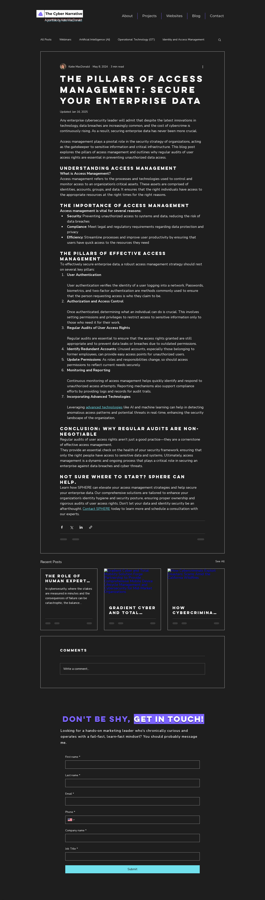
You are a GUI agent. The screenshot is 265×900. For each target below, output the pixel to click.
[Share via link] (91, 527)
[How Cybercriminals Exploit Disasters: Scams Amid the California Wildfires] (196, 585)
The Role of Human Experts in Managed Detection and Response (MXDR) (67, 578)
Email (69, 794)
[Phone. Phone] (136, 820)
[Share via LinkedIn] (81, 527)
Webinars (65, 39)
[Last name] (131, 783)
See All (220, 561)
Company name (75, 830)
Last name (72, 775)
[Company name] (131, 838)
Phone (70, 812)
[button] (174, 16)
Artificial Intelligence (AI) (94, 39)
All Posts (46, 39)
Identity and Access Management (183, 39)
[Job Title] (131, 856)
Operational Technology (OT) (136, 39)
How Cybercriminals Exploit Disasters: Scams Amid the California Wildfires (195, 610)
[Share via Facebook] (62, 527)
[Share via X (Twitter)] (71, 527)
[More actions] (202, 66)
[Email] (131, 801)
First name (72, 757)
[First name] (131, 765)
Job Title (71, 849)
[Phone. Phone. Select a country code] (71, 819)
